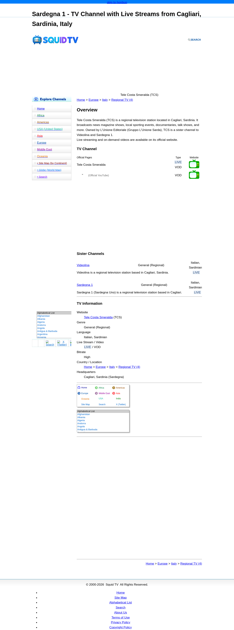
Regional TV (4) (122, 100)
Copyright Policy (120, 627)
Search (121, 607)
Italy (105, 100)
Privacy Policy (120, 622)
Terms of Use (120, 617)
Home (81, 100)
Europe (94, 100)
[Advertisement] (117, 59)
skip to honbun (117, 2)
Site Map (120, 597)
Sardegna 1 (85, 285)
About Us (120, 612)
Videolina (83, 265)
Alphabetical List (120, 602)
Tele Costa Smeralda (98, 317)
